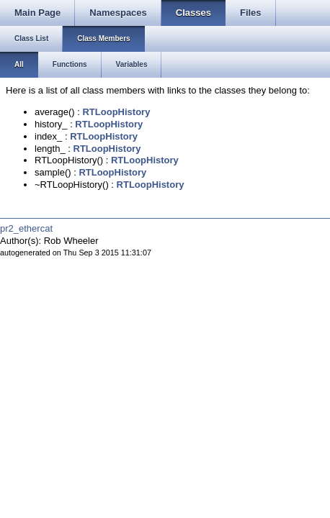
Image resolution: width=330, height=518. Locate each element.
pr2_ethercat (26, 228)
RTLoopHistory (116, 111)
